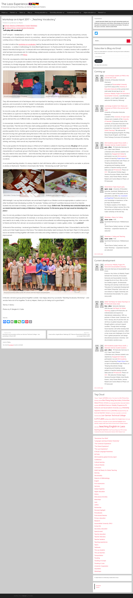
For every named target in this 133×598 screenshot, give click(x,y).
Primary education (41, 12)
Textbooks (97, 547)
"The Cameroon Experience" (102, 443)
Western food (121, 431)
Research (102, 12)
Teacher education (100, 534)
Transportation (98, 555)
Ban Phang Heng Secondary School (114, 400)
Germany (97, 486)
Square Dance (109, 423)
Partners (13, 12)
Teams (22, 12)
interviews (109, 410)
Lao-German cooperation (115, 413)
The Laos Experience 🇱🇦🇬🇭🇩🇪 (20, 4)
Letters (96, 505)
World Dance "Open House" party (115, 187)
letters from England (117, 419)
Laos (102, 419)
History (96, 494)
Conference (97, 459)
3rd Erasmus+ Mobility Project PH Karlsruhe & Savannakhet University (117, 94)
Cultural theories (99, 465)
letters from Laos (126, 419)
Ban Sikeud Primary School (12, 28)
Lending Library (108, 419)
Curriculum (97, 467)
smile (104, 423)
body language (112, 403)
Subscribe (98, 61)
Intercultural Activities (100, 497)
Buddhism (118, 403)
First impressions (99, 483)
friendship (125, 408)
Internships (97, 499)
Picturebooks (98, 513)
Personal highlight (99, 510)
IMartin (21, 23)
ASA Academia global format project (105, 457)
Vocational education (74, 12)
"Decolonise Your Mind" (101, 438)
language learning (121, 410)
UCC (106, 172)
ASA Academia (121, 156)
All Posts (6, 25)
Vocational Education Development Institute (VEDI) (106, 432)
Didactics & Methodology (17, 25)
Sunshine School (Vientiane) (118, 423)
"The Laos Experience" (101, 449)
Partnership (97, 507)
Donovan (24, 595)
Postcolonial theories (100, 515)
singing (100, 423)
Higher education (90, 12)
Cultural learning (99, 462)
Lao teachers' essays (103, 413)
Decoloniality (98, 475)
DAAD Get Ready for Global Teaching (105, 470)
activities (105, 398)
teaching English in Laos (112, 426)
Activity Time (111, 398)
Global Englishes (99, 489)
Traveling (97, 558)
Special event (98, 531)
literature (96, 421)
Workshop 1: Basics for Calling (114, 217)
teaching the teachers (27, 28)
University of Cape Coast (121, 117)
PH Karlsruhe (117, 170)
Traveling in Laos (99, 563)
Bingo (25, 55)
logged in (11, 345)
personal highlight (117, 421)
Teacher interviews (100, 536)
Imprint (97, 587)
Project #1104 (121, 158)
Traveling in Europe (100, 560)
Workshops (33, 25)
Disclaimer (98, 585)
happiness (97, 410)
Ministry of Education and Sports (106, 421)
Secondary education (57, 12)
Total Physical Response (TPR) (116, 430)
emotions (102, 405)
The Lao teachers (99, 552)
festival (120, 408)
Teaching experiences (101, 542)
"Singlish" (100, 398)
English (27, 25)
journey (114, 410)
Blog (30, 12)
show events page (98, 254)
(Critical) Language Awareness (103, 451)
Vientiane (125, 429)
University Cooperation (101, 566)
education (96, 405)
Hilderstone (104, 410)
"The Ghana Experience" (101, 446)
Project (5, 12)
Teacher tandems (99, 539)
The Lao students (99, 550)
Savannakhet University (120, 84)
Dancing (96, 473)
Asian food (117, 398)
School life (97, 526)
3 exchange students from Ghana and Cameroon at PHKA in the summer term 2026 (116, 108)
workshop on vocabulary (27, 44)
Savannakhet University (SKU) (103, 523)
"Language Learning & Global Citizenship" (106, 441)
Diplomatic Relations (125, 403)
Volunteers (97, 568)
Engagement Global (118, 154)
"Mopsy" (96, 398)
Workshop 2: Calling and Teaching (115, 236)
